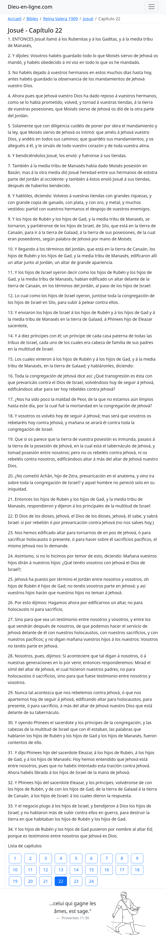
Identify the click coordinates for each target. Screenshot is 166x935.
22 (61, 881)
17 (122, 870)
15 (91, 870)
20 (30, 881)
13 (61, 870)
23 (76, 881)
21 (45, 881)
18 (137, 870)
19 (15, 881)
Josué (88, 19)
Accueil (14, 19)
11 (30, 870)
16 (106, 870)
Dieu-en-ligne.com (30, 6)
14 (76, 870)
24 (91, 881)
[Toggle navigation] (151, 7)
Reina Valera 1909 (60, 19)
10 (15, 870)
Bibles (32, 19)
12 (45, 870)
